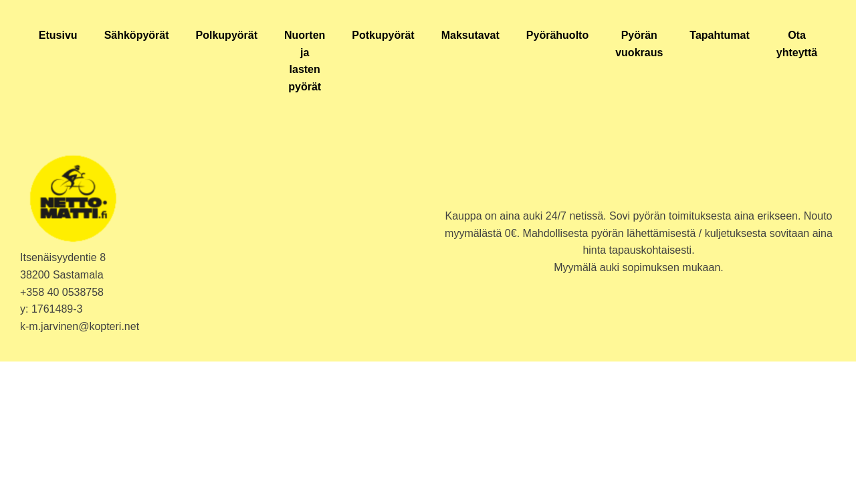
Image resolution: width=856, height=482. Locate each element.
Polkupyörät (226, 35)
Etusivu (58, 35)
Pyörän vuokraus (639, 43)
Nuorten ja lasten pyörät (304, 60)
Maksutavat (470, 35)
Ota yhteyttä (796, 43)
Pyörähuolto (557, 35)
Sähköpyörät (136, 35)
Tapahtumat (719, 35)
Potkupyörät (383, 35)
